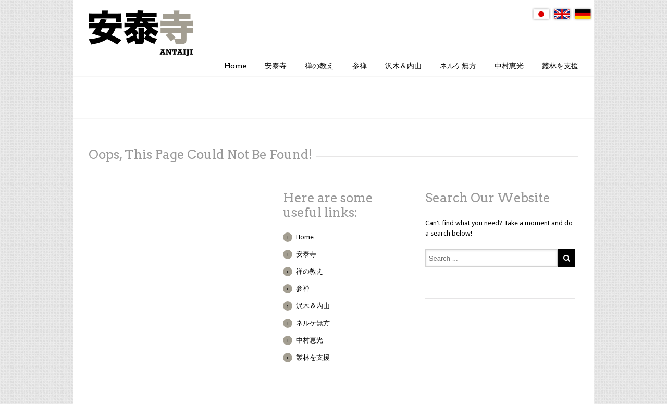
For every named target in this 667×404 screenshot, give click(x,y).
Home (235, 66)
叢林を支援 (560, 66)
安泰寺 (276, 66)
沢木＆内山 (403, 66)
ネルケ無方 (458, 66)
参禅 (359, 66)
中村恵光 (509, 66)
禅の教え (319, 66)
